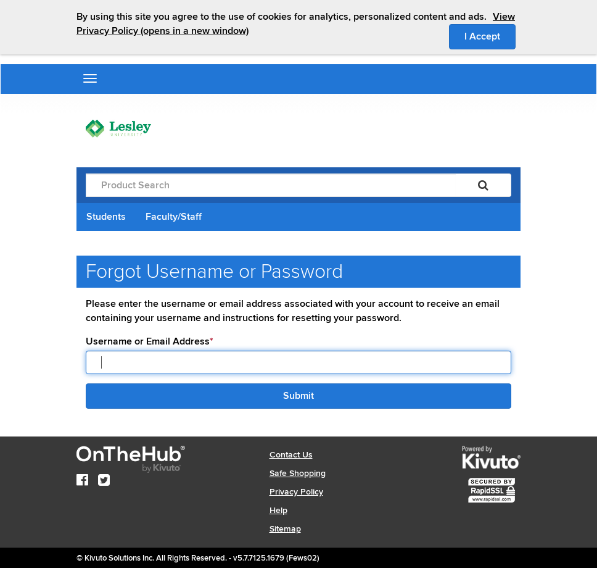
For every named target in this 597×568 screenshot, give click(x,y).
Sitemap (285, 529)
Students (106, 217)
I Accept (490, 36)
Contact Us (291, 454)
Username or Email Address (149, 342)
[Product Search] (271, 185)
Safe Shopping (298, 473)
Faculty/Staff (174, 217)
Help (278, 510)
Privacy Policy (296, 492)
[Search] (483, 185)
